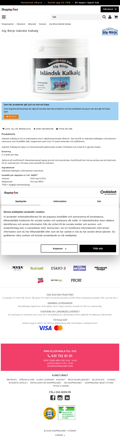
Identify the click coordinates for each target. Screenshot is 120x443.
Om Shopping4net (73, 383)
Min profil (12, 380)
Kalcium (42, 24)
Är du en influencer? (79, 380)
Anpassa (59, 248)
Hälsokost (21, 24)
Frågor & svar (26, 380)
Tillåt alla (98, 248)
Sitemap (72, 431)
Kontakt (60, 380)
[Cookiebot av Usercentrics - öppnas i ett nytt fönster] (102, 192)
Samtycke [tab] (20, 201)
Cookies (111, 380)
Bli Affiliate (98, 380)
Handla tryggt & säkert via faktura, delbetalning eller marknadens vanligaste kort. (60, 324)
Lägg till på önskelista (16, 129)
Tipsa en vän (64, 129)
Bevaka (11, 116)
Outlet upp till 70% (59, 2)
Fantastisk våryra (31, 2)
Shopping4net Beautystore (99, 383)
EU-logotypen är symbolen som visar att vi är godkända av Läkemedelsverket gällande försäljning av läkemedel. (60, 313)
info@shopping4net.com (60, 366)
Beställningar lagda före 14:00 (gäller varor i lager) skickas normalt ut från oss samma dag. (60, 305)
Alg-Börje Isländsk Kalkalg (60, 24)
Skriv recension (43, 129)
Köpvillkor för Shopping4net (45, 383)
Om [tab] (99, 201)
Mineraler (32, 24)
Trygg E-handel (61, 386)
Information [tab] (60, 201)
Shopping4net (8, 24)
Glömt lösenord (45, 380)
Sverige (60, 435)
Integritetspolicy (18, 383)
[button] (116, 17)
